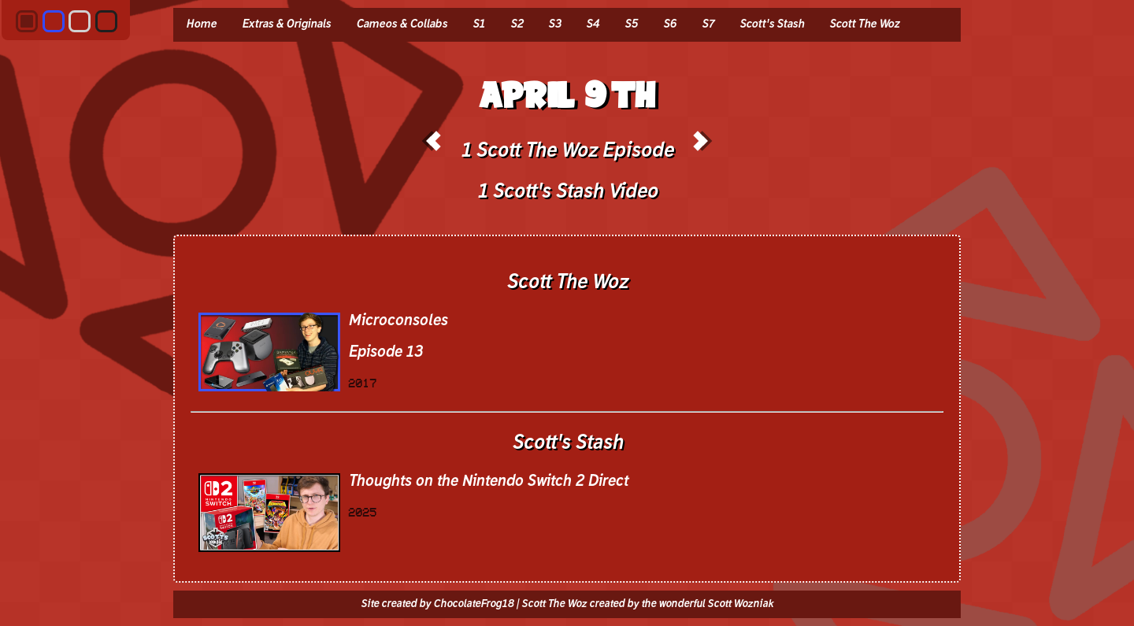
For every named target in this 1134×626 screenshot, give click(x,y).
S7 (708, 24)
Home (201, 24)
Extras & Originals (286, 24)
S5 (631, 24)
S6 (669, 24)
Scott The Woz (864, 24)
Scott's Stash (771, 24)
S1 (478, 24)
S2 (516, 24)
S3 (554, 24)
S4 (592, 24)
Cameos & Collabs (401, 24)
